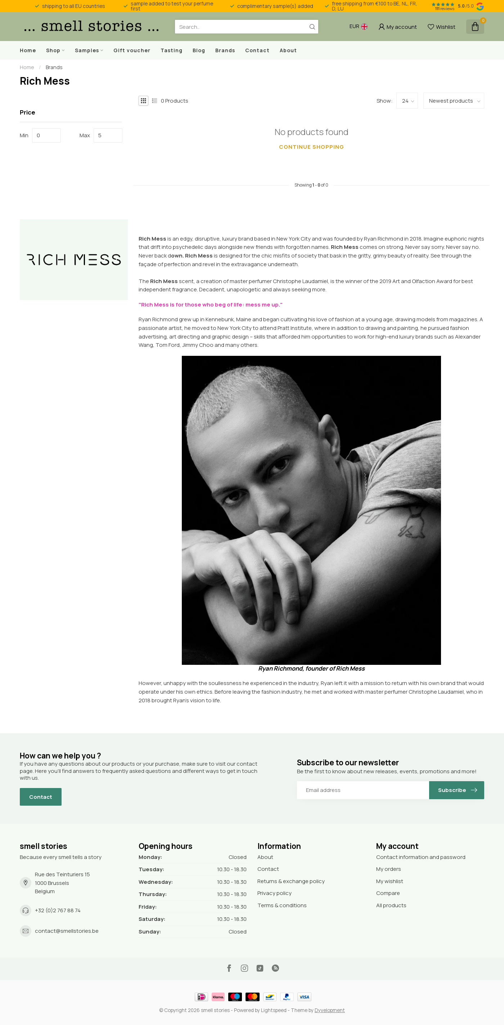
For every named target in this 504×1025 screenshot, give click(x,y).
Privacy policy (274, 893)
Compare (388, 893)
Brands (225, 50)
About (288, 50)
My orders (388, 869)
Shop (53, 50)
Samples (87, 50)
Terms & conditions (282, 905)
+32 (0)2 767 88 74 (58, 910)
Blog (199, 50)
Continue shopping (311, 147)
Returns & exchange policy (291, 881)
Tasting (172, 50)
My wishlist (389, 881)
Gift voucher (131, 50)
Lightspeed (274, 1010)
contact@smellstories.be (67, 931)
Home (28, 50)
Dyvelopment (330, 1010)
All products (391, 905)
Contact (257, 50)
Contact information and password (420, 857)
